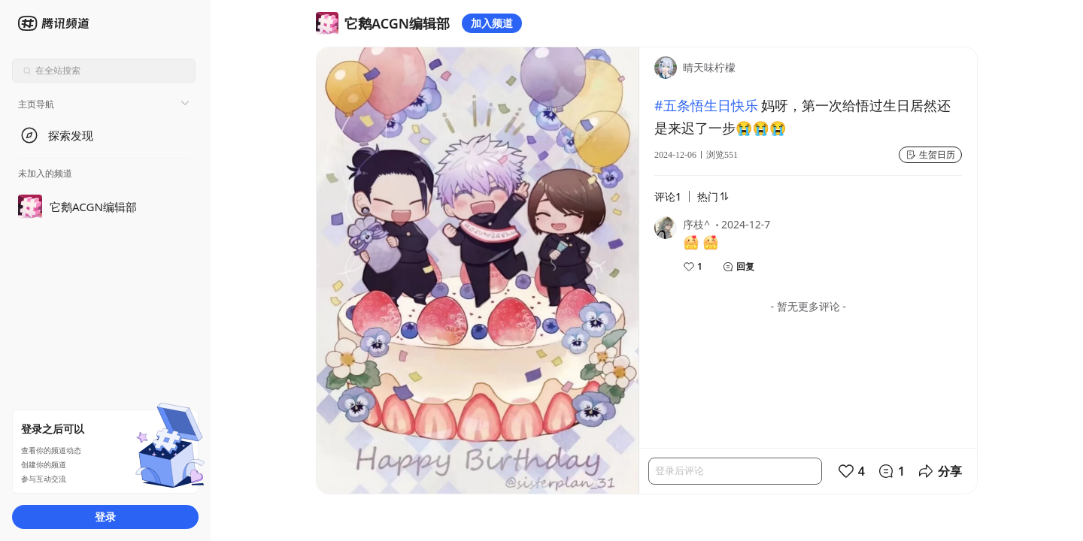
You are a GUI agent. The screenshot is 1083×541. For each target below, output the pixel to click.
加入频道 (492, 23)
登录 (105, 516)
